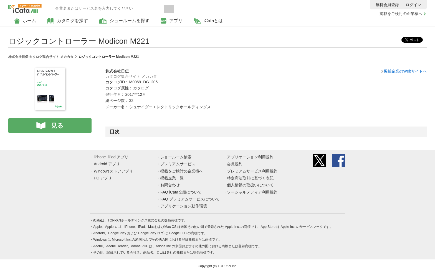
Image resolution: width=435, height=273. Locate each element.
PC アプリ (103, 178)
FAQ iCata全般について (181, 192)
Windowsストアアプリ (113, 171)
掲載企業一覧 (172, 178)
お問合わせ (170, 185)
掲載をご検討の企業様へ (401, 13)
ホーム (25, 21)
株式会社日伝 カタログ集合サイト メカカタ (41, 57)
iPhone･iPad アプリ (111, 157)
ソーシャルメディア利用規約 (252, 192)
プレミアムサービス (177, 164)
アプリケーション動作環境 (183, 206)
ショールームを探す (124, 21)
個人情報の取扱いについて (250, 185)
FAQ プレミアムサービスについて (190, 199)
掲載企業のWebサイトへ (405, 71)
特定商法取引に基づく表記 (250, 178)
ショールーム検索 (175, 157)
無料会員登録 (387, 4)
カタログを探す (67, 21)
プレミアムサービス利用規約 (252, 171)
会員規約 (234, 164)
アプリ (172, 21)
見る (57, 125)
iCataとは (208, 21)
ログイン (413, 4)
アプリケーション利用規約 (250, 157)
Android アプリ (107, 164)
